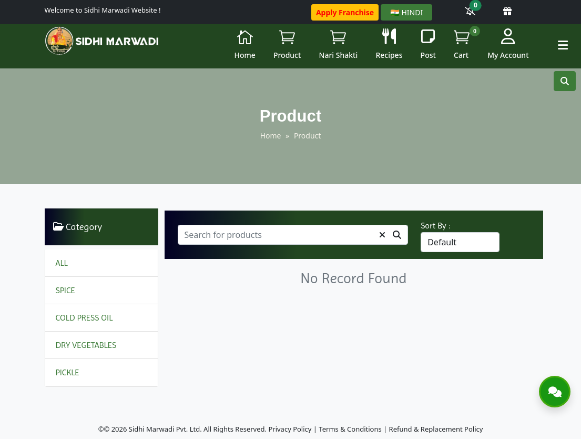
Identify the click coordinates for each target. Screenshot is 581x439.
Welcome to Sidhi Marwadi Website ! (103, 10)
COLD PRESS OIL (84, 318)
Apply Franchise (345, 12)
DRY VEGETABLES (86, 345)
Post (428, 44)
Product (287, 44)
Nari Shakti (338, 44)
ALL (62, 263)
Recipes (388, 44)
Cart (465, 43)
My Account (507, 44)
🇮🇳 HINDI (406, 12)
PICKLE (67, 372)
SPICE (65, 290)
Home (244, 44)
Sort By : (436, 226)
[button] (562, 45)
